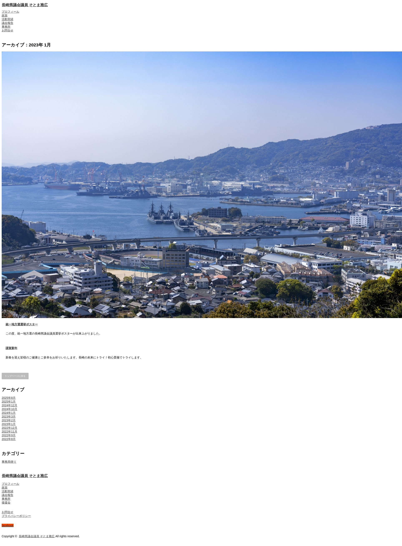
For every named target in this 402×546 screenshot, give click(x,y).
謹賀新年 (11, 348)
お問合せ (7, 30)
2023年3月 (9, 416)
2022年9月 (9, 435)
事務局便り (9, 461)
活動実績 (7, 19)
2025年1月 (9, 401)
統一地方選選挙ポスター (22, 324)
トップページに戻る (15, 376)
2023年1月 (9, 424)
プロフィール (10, 11)
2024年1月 (9, 412)
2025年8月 (9, 397)
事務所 (6, 26)
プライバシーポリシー (16, 515)
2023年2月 (9, 420)
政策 (5, 15)
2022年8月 (9, 439)
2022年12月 (9, 427)
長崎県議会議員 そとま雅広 (25, 5)
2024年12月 (9, 405)
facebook (8, 525)
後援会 (6, 502)
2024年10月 (9, 409)
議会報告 (7, 23)
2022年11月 (9, 431)
